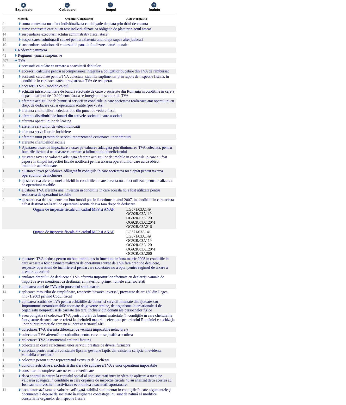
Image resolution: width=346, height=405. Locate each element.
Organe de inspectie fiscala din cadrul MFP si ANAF (73, 209)
